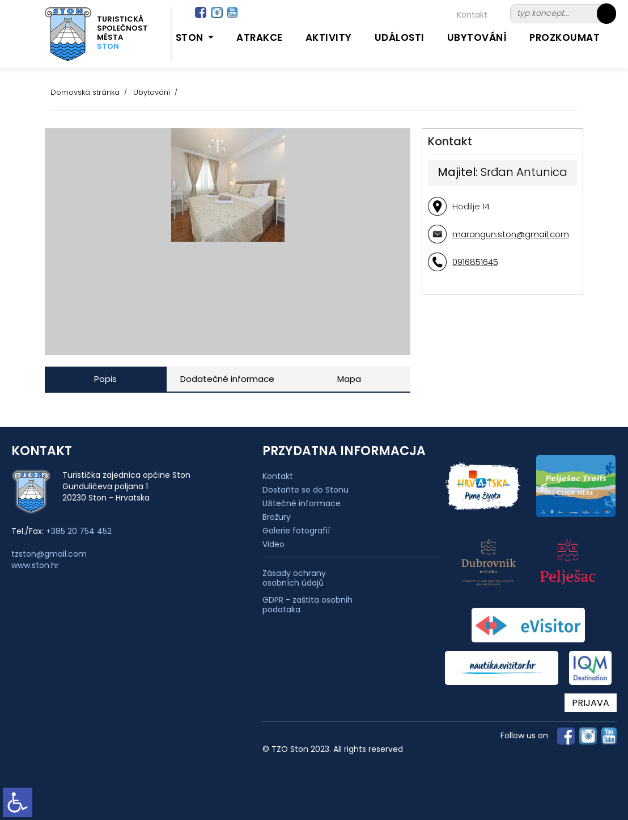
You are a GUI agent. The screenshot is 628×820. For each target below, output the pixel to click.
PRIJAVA (590, 702)
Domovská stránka (85, 92)
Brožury (276, 517)
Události (400, 37)
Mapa (349, 379)
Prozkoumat (564, 37)
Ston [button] (191, 37)
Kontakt (472, 14)
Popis (105, 379)
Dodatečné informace (227, 379)
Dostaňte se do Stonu (305, 489)
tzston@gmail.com (49, 554)
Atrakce (259, 37)
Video (273, 544)
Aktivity (328, 37)
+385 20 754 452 (79, 531)
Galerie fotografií (296, 530)
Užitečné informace (301, 503)
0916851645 (475, 262)
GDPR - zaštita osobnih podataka (307, 605)
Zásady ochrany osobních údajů (294, 578)
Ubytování (477, 37)
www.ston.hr (35, 565)
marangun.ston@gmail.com (510, 234)
